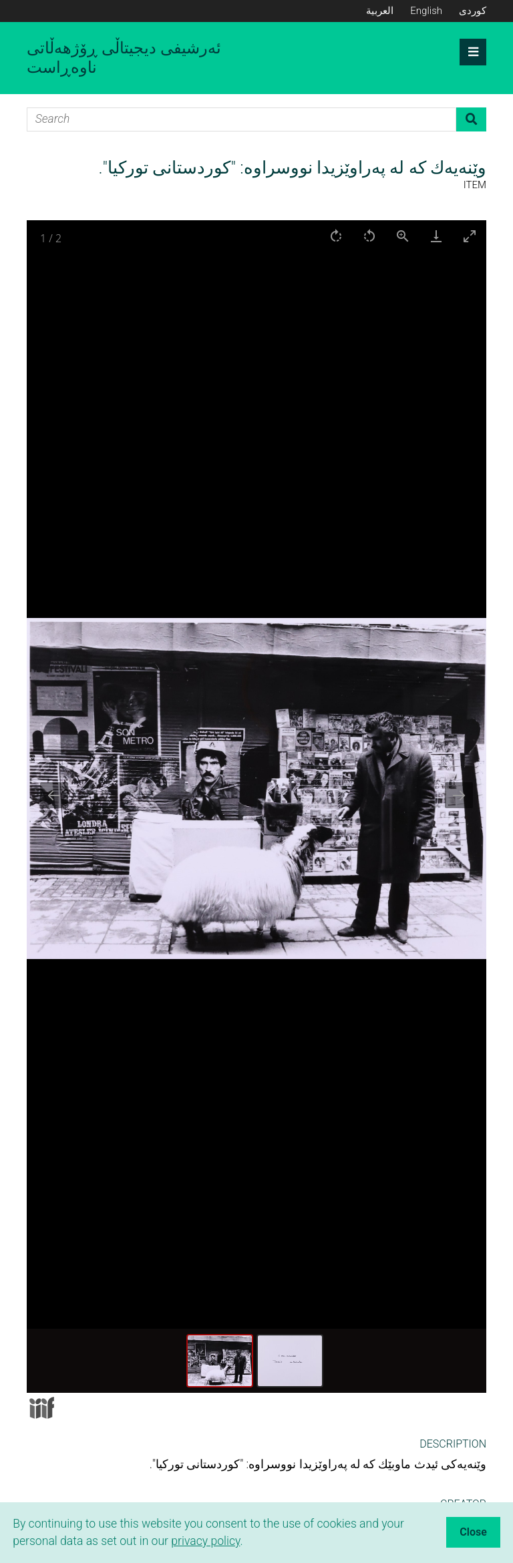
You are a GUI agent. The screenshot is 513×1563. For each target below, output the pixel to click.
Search (471, 119)
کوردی (472, 11)
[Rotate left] (369, 236)
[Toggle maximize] (469, 236)
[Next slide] (459, 795)
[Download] (436, 236)
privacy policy (205, 1541)
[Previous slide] (54, 795)
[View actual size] (402, 236)
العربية (379, 11)
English (426, 11)
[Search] (241, 119)
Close (473, 1532)
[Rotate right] (336, 236)
